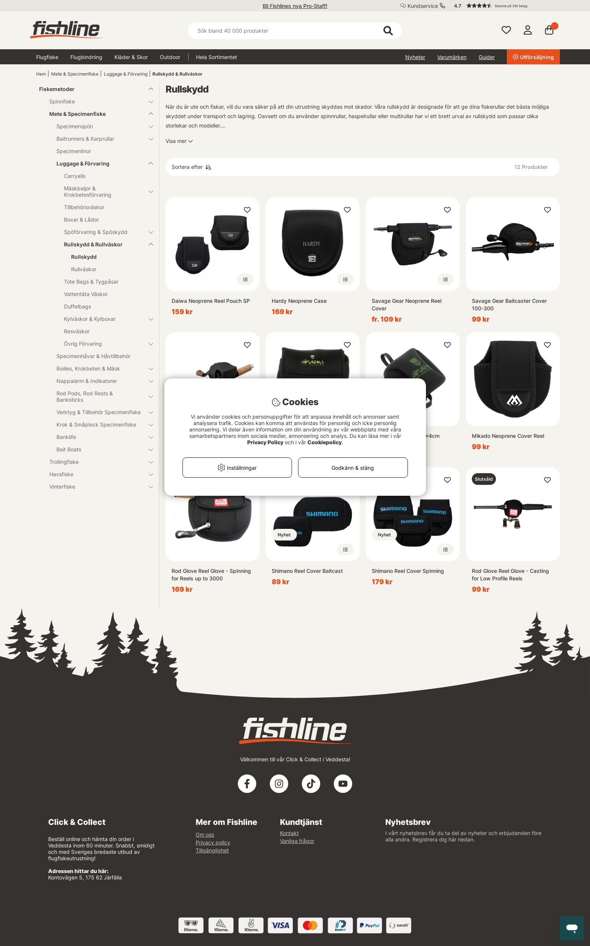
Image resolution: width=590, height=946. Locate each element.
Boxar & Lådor (81, 219)
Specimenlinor (73, 151)
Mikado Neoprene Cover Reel (508, 436)
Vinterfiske (96, 486)
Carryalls (74, 176)
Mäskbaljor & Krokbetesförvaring (104, 191)
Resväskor (77, 331)
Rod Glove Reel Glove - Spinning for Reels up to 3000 (211, 575)
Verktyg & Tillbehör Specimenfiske (100, 412)
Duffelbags (77, 306)
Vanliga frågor (297, 841)
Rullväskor (83, 269)
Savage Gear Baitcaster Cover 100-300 (509, 304)
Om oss (205, 834)
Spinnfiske (96, 101)
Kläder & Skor (131, 57)
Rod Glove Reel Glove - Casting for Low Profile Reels (510, 575)
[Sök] (295, 30)
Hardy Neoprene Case (299, 301)
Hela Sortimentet (216, 57)
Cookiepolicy (324, 442)
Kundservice (423, 6)
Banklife (100, 437)
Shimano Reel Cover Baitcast (307, 571)
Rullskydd (84, 257)
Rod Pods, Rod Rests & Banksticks (100, 396)
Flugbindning (86, 57)
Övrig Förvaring (104, 343)
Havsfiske (96, 474)
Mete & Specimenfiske (75, 74)
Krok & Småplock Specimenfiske (100, 424)
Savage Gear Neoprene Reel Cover (406, 304)
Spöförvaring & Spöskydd (104, 232)
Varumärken (452, 57)
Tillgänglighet (212, 850)
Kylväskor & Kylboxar (104, 319)
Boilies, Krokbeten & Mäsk (100, 368)
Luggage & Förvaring (126, 74)
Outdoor (170, 57)
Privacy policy (213, 842)
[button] (503, 5)
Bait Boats (100, 449)
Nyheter (415, 57)
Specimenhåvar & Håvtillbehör (93, 356)
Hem (41, 74)
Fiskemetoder (91, 89)
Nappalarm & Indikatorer (100, 381)
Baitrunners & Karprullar (100, 138)
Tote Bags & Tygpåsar (91, 281)
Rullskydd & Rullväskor (177, 74)
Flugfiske (47, 57)
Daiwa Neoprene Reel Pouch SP (211, 301)
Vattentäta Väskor (86, 294)
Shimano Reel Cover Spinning (408, 571)
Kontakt (289, 833)
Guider (487, 57)
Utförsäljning (533, 57)
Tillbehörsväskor (84, 207)
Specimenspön (100, 126)
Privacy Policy (265, 442)
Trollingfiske (96, 462)
